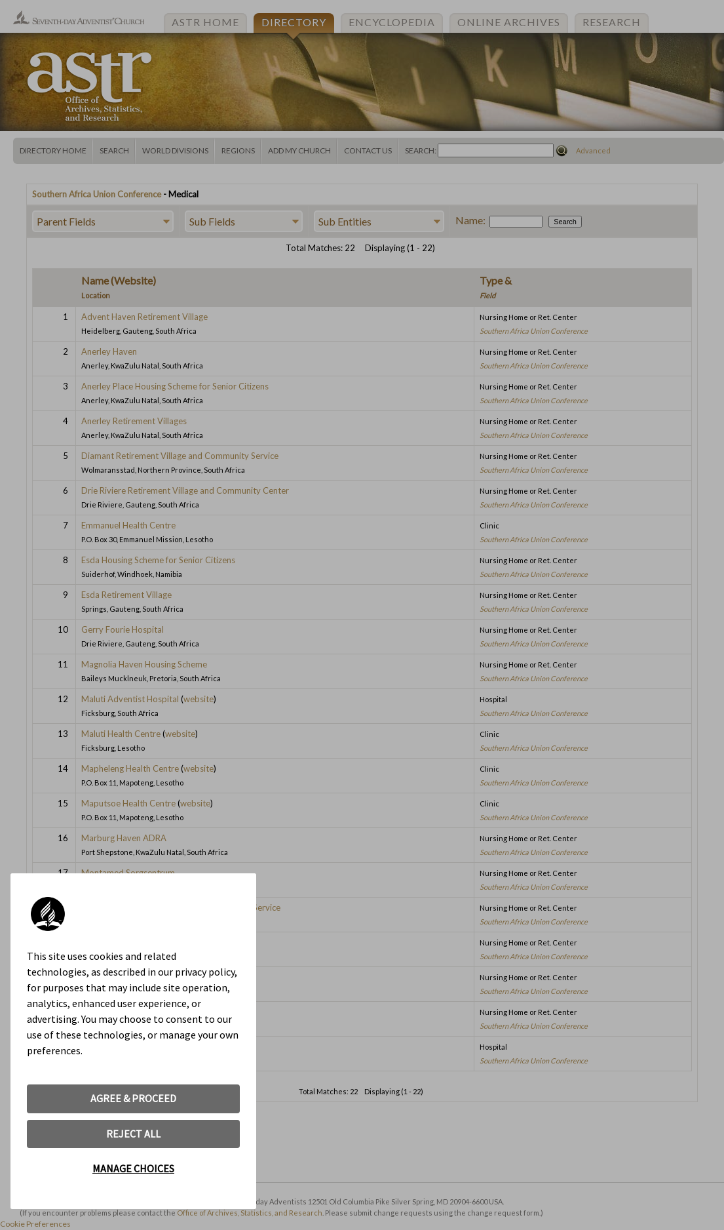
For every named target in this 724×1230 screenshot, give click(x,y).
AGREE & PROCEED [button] (133, 1098)
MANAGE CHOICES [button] (133, 1168)
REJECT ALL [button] (133, 1133)
